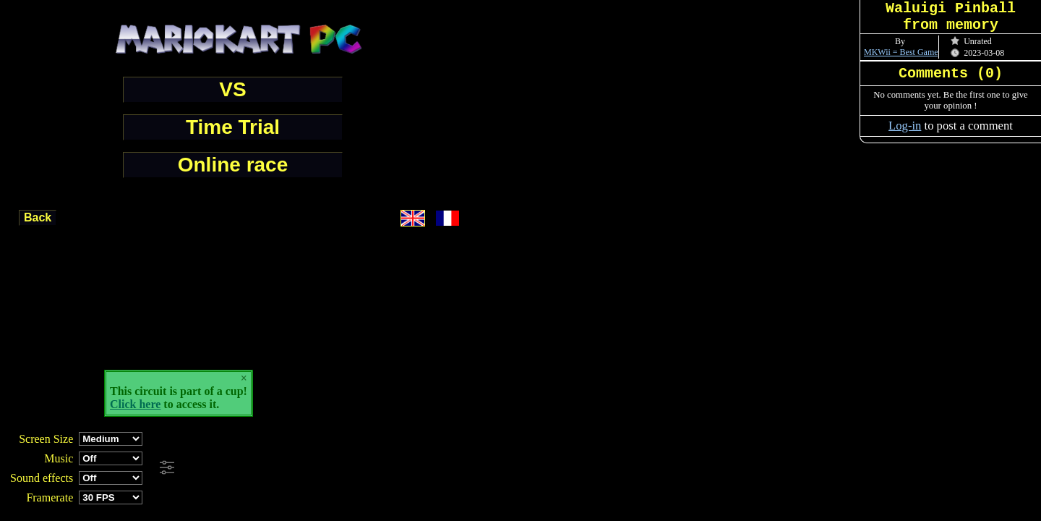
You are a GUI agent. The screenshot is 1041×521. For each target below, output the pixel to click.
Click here (135, 404)
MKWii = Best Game (901, 52)
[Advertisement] (393, 468)
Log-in (904, 125)
